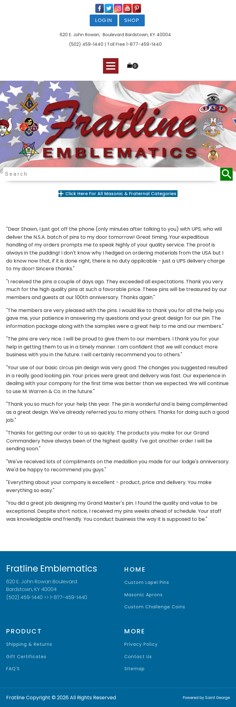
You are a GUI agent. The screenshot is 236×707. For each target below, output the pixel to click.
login (103, 20)
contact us (138, 656)
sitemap (134, 668)
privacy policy (141, 644)
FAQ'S (13, 668)
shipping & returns (29, 644)
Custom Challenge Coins (154, 607)
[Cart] (132, 65)
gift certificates (26, 656)
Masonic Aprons (143, 595)
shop (131, 20)
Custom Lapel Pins (146, 582)
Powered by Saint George (206, 697)
